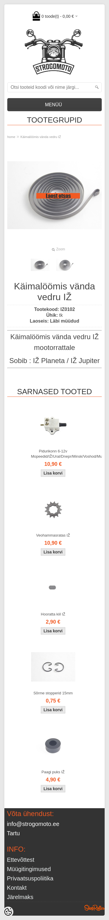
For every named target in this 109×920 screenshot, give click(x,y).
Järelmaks (20, 897)
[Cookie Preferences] (8, 912)
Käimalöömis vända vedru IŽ (40, 137)
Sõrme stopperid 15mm (53, 693)
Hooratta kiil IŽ (53, 614)
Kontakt (17, 887)
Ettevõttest (21, 860)
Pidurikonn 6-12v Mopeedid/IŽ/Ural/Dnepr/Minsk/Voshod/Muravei (54, 454)
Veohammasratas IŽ (53, 535)
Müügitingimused (29, 869)
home (11, 137)
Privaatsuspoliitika (30, 878)
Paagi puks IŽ (53, 772)
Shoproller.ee (94, 908)
